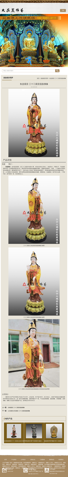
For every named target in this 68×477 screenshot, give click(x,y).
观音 (6, 164)
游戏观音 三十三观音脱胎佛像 (16, 407)
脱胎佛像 (52, 398)
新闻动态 (51, 459)
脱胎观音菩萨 (44, 78)
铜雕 (8, 400)
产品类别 (13, 459)
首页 (38, 78)
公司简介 (23, 459)
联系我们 (61, 459)
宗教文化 (32, 459)
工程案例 (42, 459)
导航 (63, 10)
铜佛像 (47, 398)
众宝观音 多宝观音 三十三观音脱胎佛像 (19, 411)
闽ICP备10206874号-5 (33, 473)
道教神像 (31, 398)
